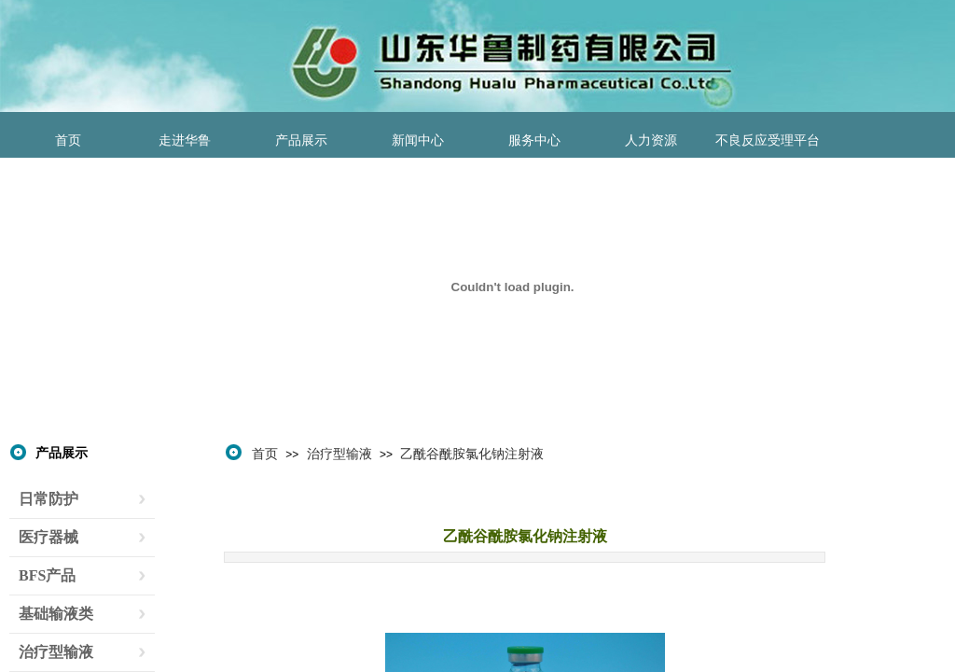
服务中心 (534, 140)
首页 (68, 140)
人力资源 (651, 140)
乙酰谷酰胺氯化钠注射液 (472, 453)
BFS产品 (47, 575)
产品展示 (301, 140)
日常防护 (48, 499)
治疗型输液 (339, 453)
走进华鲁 (185, 140)
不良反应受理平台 (767, 140)
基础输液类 (56, 614)
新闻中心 (418, 140)
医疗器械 (48, 537)
